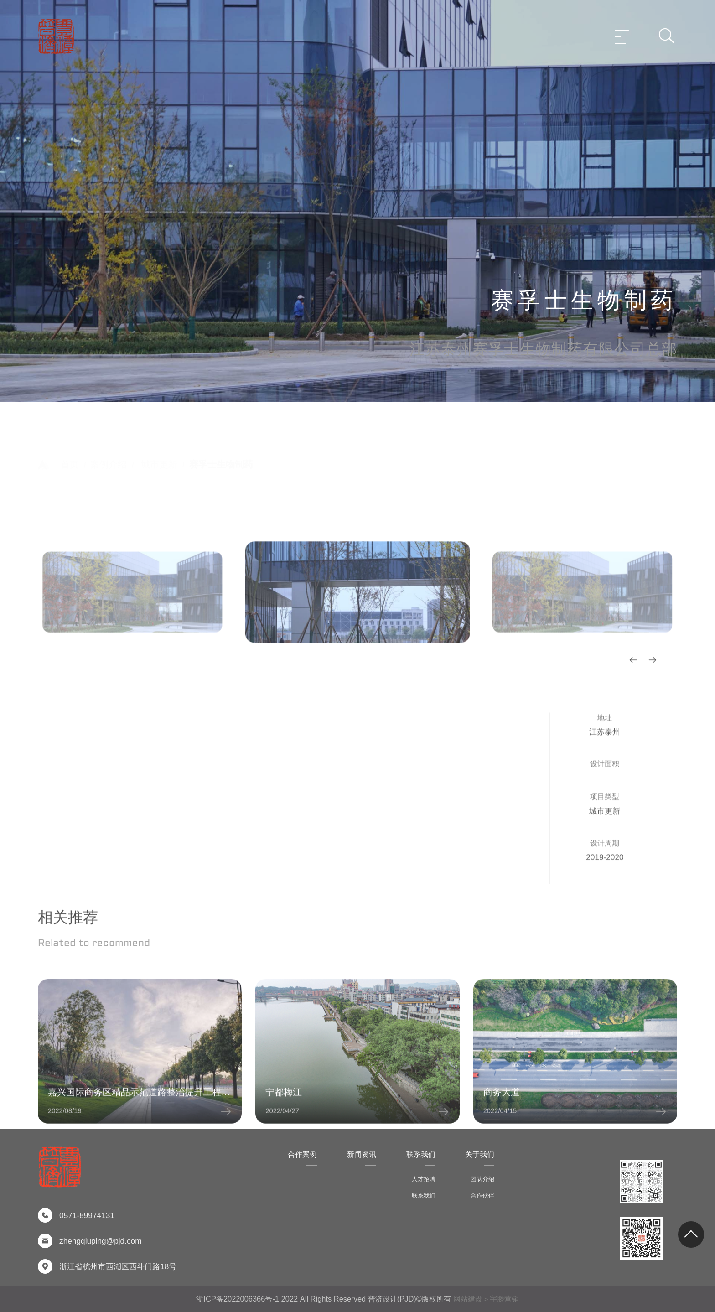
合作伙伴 (482, 1195)
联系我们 (420, 1154)
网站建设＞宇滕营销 (486, 1299)
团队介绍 (482, 1179)
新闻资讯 (361, 1154)
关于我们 (479, 1154)
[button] (633, 824)
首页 (70, 450)
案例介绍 (108, 450)
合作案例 (302, 1154)
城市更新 (159, 450)
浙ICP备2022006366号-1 (237, 1299)
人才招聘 (423, 1179)
